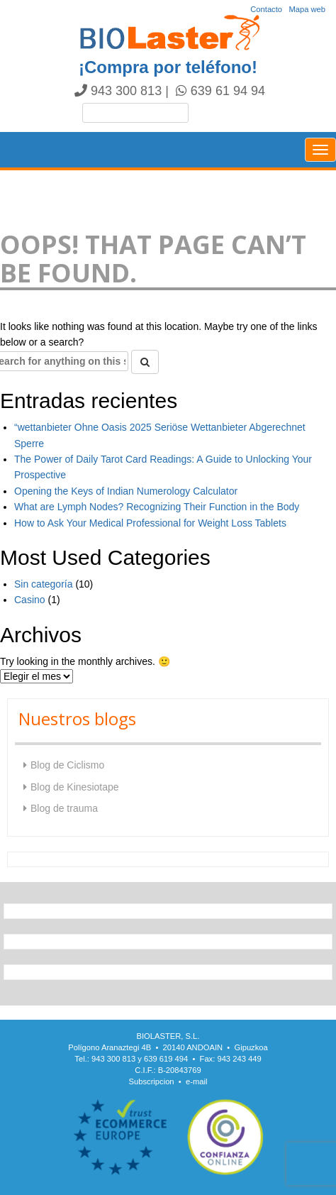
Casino (29, 599)
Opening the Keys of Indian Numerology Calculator (125, 491)
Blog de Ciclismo (67, 765)
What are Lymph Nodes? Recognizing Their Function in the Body (156, 506)
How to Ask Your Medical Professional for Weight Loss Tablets (150, 523)
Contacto (266, 9)
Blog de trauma (64, 808)
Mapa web (307, 9)
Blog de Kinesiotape (74, 787)
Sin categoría (43, 584)
